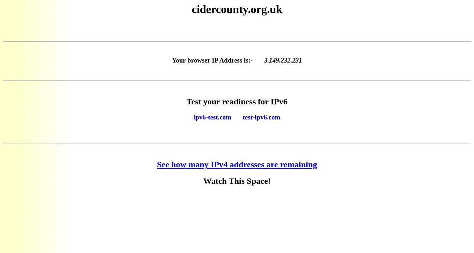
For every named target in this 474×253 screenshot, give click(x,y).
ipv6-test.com (212, 117)
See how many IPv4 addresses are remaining (237, 164)
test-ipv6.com (261, 117)
